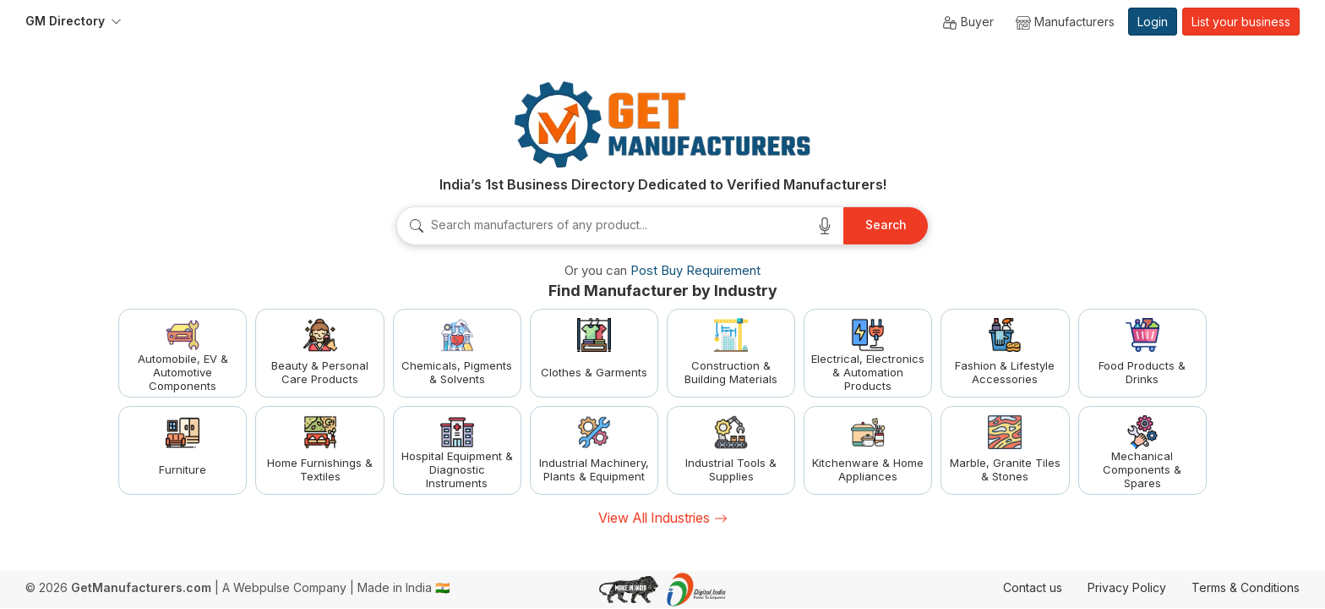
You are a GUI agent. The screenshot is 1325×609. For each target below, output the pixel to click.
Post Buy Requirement (695, 270)
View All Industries (663, 517)
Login (1152, 21)
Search (886, 224)
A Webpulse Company (284, 587)
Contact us (1032, 587)
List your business (1240, 21)
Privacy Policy (1127, 587)
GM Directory (65, 21)
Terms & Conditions (1245, 587)
